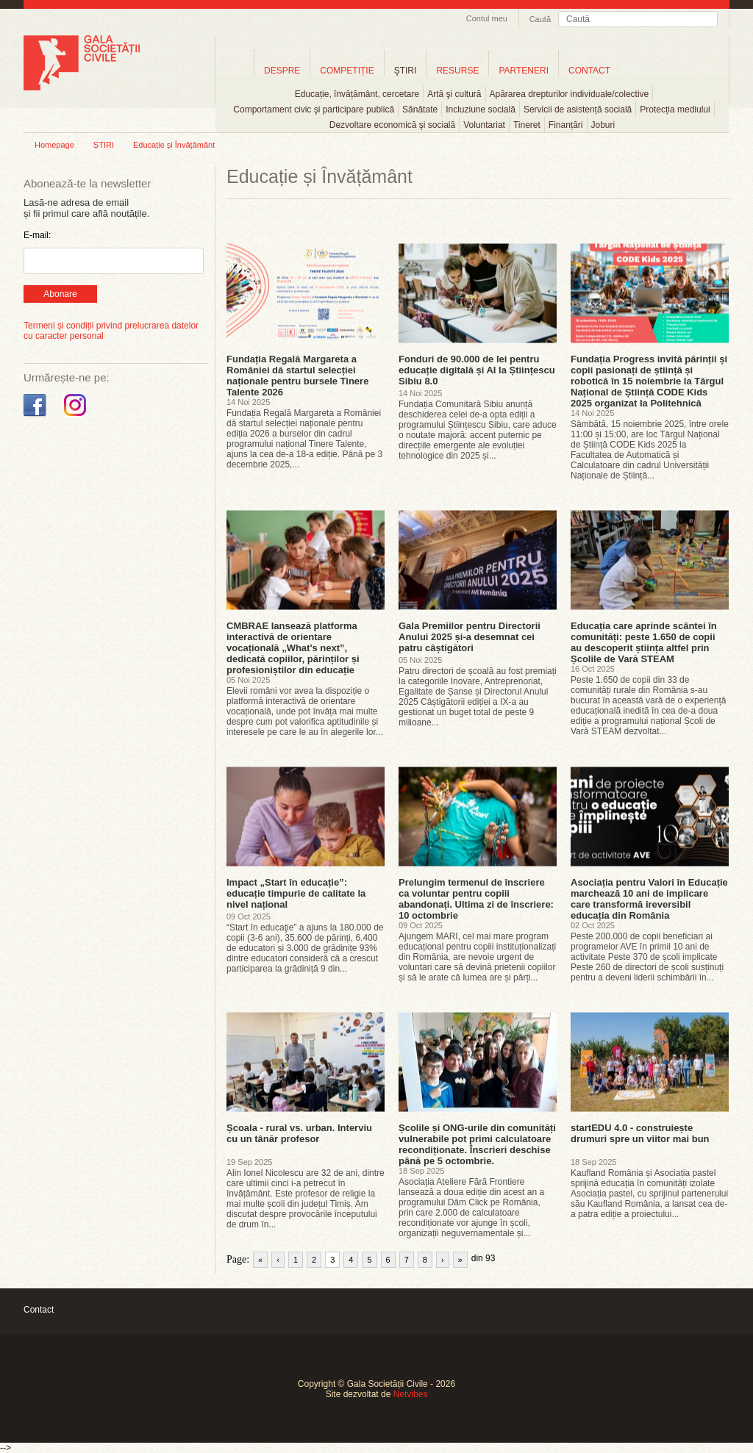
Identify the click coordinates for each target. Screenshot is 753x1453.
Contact (39, 1310)
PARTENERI (524, 70)
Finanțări (566, 125)
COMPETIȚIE (347, 70)
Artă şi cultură (454, 94)
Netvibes (410, 1394)
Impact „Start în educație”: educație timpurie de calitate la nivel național (295, 893)
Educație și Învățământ (174, 144)
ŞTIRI (405, 70)
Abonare (59, 294)
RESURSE (457, 70)
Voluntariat (484, 125)
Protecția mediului (675, 109)
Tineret (526, 125)
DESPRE (282, 70)
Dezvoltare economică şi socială (392, 125)
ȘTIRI (103, 144)
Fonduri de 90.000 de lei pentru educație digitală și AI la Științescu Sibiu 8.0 (477, 370)
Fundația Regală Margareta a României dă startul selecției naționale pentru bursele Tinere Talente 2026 (297, 376)
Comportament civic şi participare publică (313, 109)
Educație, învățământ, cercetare (357, 94)
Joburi (603, 125)
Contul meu (486, 18)
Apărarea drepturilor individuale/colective (569, 94)
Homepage (54, 144)
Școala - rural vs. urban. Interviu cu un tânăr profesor (299, 1133)
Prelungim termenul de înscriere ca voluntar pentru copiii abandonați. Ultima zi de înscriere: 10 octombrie (476, 899)
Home (234, 70)
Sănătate (420, 109)
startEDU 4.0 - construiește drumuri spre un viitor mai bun (640, 1133)
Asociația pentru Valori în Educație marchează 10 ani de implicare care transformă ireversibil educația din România (649, 899)
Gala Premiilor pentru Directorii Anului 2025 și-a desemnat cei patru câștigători (469, 636)
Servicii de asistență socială (578, 109)
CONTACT (589, 70)
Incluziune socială (480, 109)
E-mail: (37, 235)
